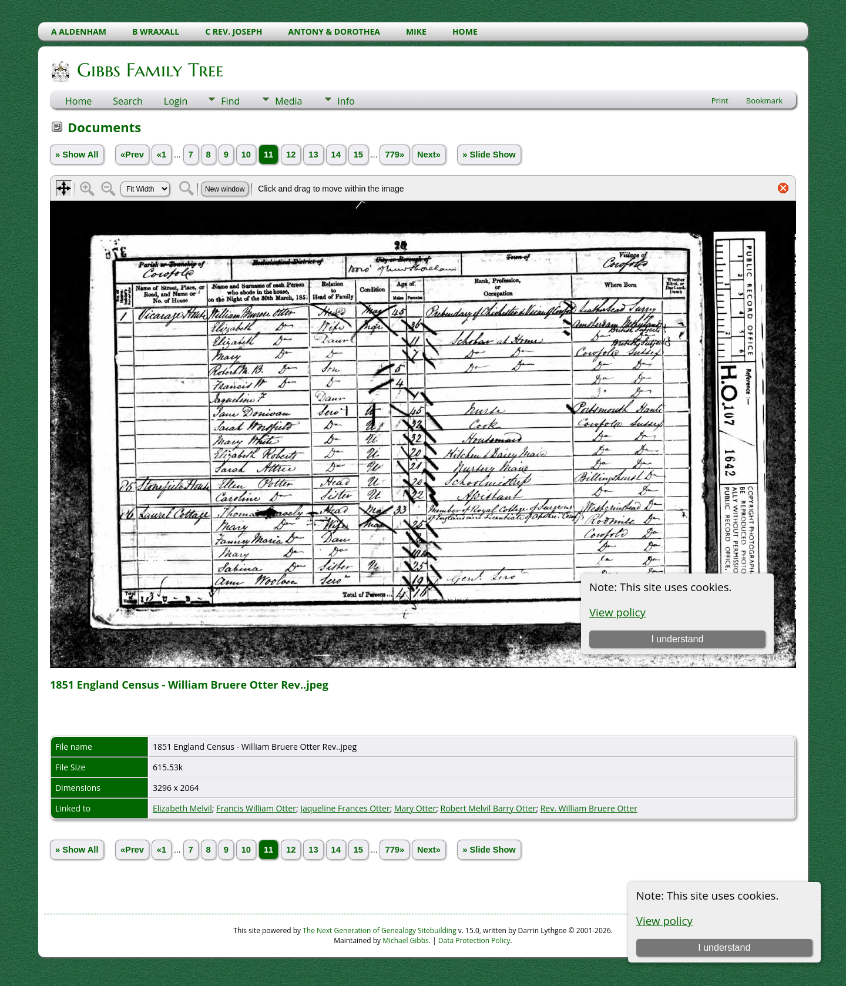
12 (291, 154)
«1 (161, 154)
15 (358, 154)
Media (288, 101)
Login (176, 101)
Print (719, 100)
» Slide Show (488, 154)
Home (78, 101)
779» (394, 154)
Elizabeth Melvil (182, 808)
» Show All (77, 154)
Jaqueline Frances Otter (345, 808)
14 (336, 154)
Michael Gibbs (405, 940)
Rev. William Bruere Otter (588, 808)
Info (345, 101)
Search (128, 101)
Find (230, 101)
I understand (724, 948)
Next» (429, 154)
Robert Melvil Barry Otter (488, 808)
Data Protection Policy (474, 940)
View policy (664, 920)
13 (313, 154)
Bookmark (764, 100)
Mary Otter (415, 808)
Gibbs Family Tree (149, 70)
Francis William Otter (256, 808)
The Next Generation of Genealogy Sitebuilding (379, 930)
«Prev (132, 154)
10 (246, 154)
